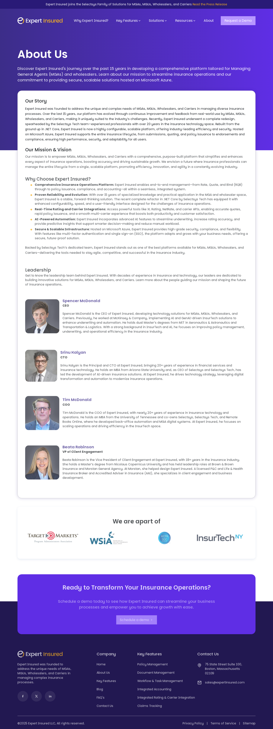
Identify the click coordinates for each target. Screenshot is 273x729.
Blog (100, 691)
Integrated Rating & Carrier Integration (166, 699)
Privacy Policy (193, 725)
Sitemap (249, 725)
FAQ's (101, 699)
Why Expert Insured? (91, 20)
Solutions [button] (158, 20)
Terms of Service (223, 725)
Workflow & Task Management (160, 682)
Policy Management (152, 666)
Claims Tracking (149, 707)
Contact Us (105, 707)
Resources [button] (185, 20)
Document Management (155, 674)
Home (101, 666)
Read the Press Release (210, 4)
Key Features (128, 20)
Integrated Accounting (154, 691)
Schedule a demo (136, 621)
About (209, 20)
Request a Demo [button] (238, 20)
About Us (103, 674)
